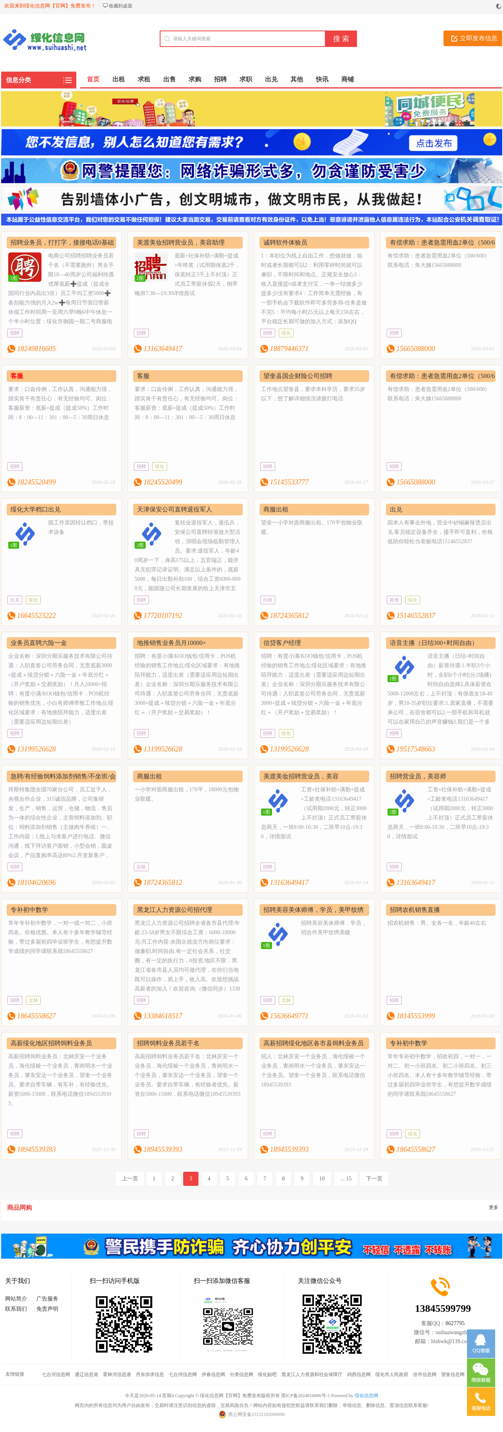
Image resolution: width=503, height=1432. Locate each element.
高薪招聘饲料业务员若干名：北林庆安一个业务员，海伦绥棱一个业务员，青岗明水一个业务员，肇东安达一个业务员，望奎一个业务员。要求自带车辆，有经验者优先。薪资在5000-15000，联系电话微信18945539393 (188, 1075)
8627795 (455, 1323)
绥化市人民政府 (391, 1374)
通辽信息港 (86, 1374)
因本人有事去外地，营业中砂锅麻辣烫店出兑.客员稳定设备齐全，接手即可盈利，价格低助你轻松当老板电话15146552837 (440, 532)
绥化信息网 (366, 1395)
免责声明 (47, 1309)
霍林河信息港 (117, 1374)
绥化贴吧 (267, 1374)
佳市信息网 (424, 1374)
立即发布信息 (479, 38)
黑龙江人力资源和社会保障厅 (312, 1374)
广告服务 (47, 1299)
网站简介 (16, 1299)
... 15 (346, 1179)
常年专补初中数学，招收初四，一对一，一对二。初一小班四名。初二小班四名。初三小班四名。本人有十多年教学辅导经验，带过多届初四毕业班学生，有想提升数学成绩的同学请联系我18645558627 (440, 1075)
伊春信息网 (213, 1374)
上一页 (130, 1179)
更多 (493, 1207)
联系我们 (16, 1309)
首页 (93, 79)
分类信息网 (241, 1374)
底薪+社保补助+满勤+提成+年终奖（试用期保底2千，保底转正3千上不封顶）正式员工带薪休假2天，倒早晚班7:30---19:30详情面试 (188, 274)
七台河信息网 (56, 1374)
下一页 (374, 1179)
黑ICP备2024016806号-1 (305, 1395)
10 (322, 1179)
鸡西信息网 (359, 1374)
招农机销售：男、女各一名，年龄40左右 (437, 923)
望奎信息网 (453, 1374)
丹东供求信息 (150, 1374)
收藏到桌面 (120, 6)
